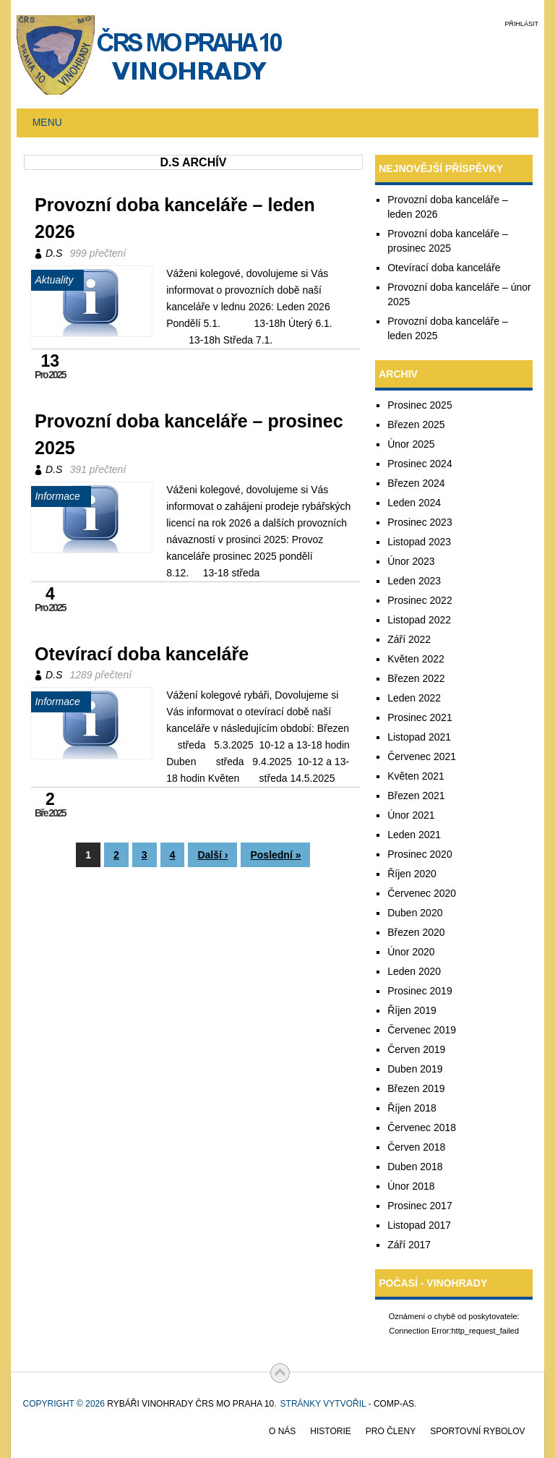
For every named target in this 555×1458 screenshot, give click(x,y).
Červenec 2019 (421, 1030)
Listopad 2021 (419, 737)
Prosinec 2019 (419, 991)
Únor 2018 (410, 1186)
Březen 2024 (415, 483)
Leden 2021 (414, 834)
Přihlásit (521, 23)
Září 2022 (409, 639)
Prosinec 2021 (419, 717)
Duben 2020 (414, 912)
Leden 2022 (414, 698)
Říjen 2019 (411, 1010)
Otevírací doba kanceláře (142, 654)
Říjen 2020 (411, 873)
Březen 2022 (415, 678)
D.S (54, 253)
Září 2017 (409, 1244)
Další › (212, 855)
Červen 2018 (416, 1147)
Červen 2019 (416, 1049)
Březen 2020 (415, 932)
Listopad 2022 (419, 620)
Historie (330, 1431)
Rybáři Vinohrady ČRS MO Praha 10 (190, 1404)
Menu (47, 122)
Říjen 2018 (411, 1108)
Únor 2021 (410, 815)
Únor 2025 (410, 444)
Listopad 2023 (419, 541)
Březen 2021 (415, 795)
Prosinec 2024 (419, 463)
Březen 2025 (415, 424)
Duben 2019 (414, 1069)
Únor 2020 (410, 952)
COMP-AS (394, 1404)
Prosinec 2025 (419, 405)
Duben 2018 (414, 1166)
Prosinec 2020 (419, 854)
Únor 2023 (410, 561)
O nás (282, 1431)
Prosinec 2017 (419, 1205)
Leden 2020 (414, 971)
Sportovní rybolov (477, 1431)
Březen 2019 (415, 1088)
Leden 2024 (414, 502)
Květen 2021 (415, 776)
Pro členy (391, 1431)
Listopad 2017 (419, 1225)
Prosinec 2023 (419, 522)
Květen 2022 (415, 659)
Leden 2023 (414, 581)
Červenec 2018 (421, 1127)
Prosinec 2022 (419, 600)
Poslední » (275, 855)
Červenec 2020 (421, 893)
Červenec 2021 (421, 756)
